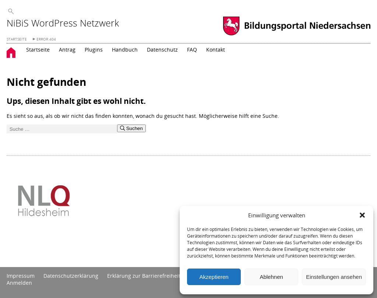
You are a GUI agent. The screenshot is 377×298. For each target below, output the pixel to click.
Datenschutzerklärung (70, 275)
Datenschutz (162, 49)
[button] (362, 215)
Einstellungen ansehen (334, 277)
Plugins (94, 49)
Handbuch (125, 49)
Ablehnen (271, 277)
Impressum (21, 275)
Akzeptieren (213, 277)
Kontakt (215, 49)
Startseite (38, 49)
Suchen (131, 128)
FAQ (192, 49)
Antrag (67, 49)
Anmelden (19, 282)
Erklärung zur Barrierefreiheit (143, 275)
